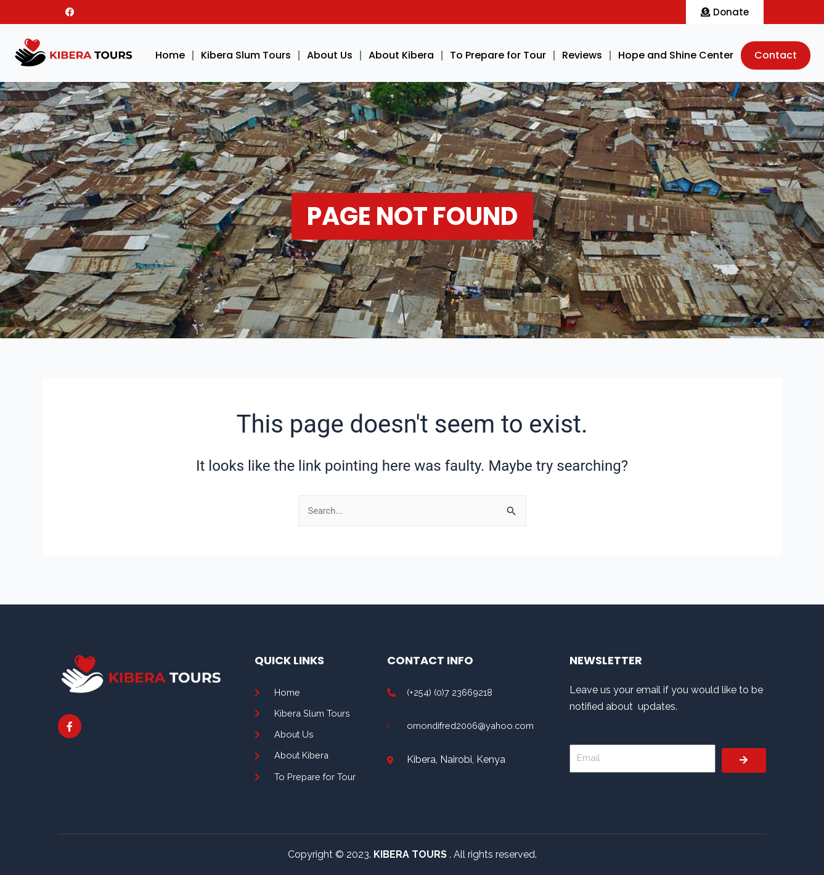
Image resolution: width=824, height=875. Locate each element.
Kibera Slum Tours (246, 55)
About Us (330, 55)
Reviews (582, 55)
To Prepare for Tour (498, 55)
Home (170, 55)
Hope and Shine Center (675, 55)
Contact (775, 55)
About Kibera (401, 55)
